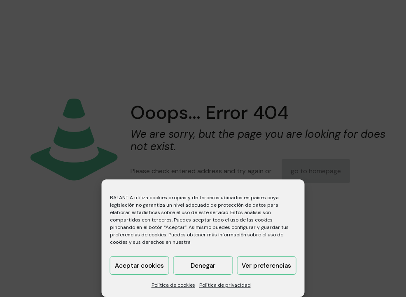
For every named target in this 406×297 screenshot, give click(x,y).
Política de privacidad (225, 285)
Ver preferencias (266, 266)
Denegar (203, 266)
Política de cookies (173, 285)
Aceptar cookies (139, 266)
